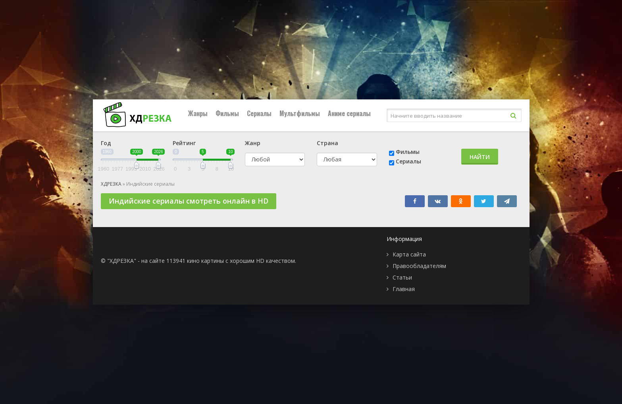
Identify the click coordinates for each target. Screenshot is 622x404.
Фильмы (227, 113)
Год (106, 143)
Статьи (402, 277)
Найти (480, 157)
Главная (404, 289)
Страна (327, 143)
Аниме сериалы (349, 113)
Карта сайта (409, 254)
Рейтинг (184, 143)
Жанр (252, 143)
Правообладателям (419, 266)
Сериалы (259, 113)
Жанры (198, 113)
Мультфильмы (299, 113)
